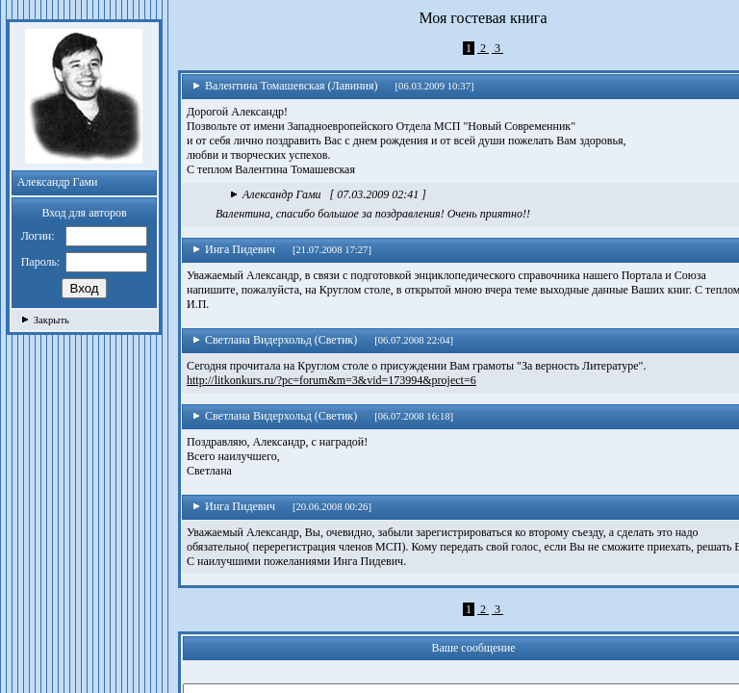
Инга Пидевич (233, 249)
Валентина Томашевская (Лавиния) (285, 85)
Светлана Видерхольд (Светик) (274, 339)
